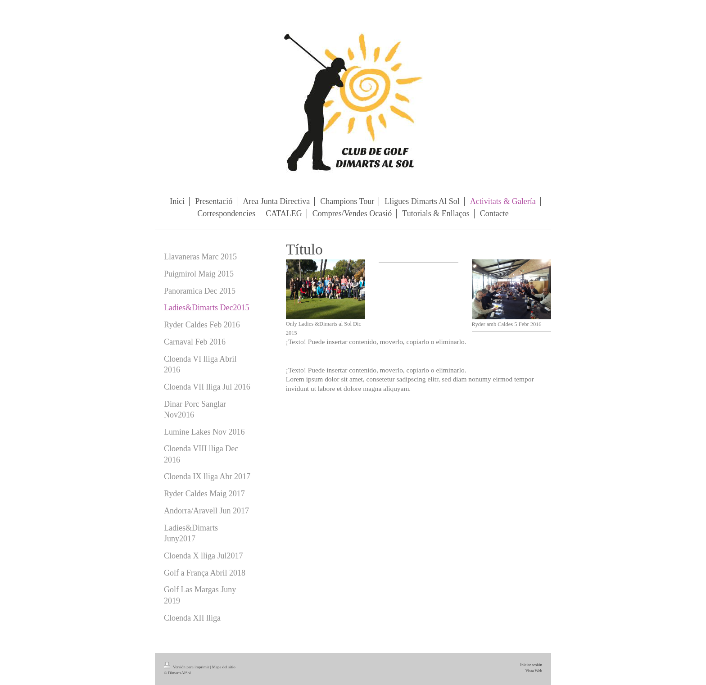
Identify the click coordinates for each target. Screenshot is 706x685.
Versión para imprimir (187, 667)
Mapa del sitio (223, 667)
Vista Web (533, 670)
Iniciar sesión (531, 664)
